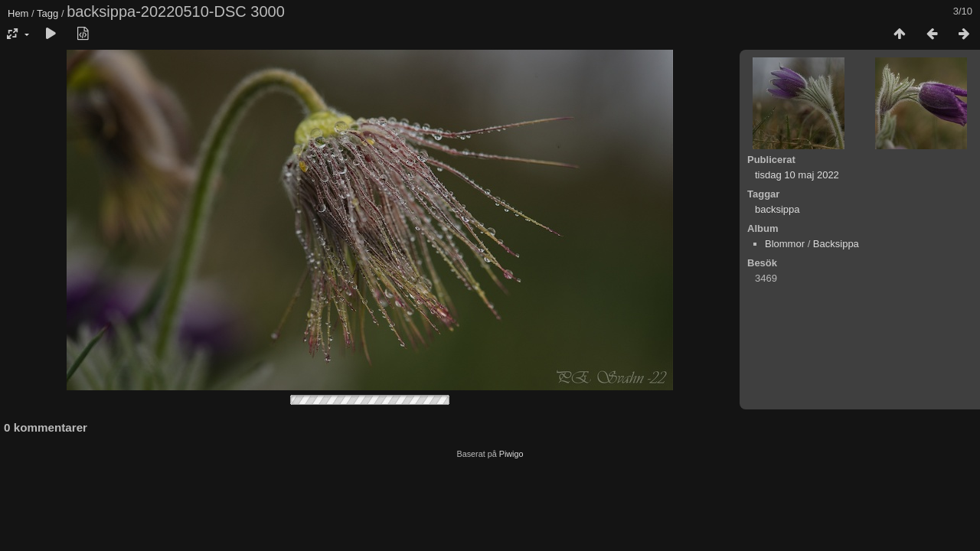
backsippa (777, 209)
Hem (18, 13)
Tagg (47, 13)
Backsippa (836, 243)
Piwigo (511, 453)
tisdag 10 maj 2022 (797, 175)
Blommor (785, 243)
